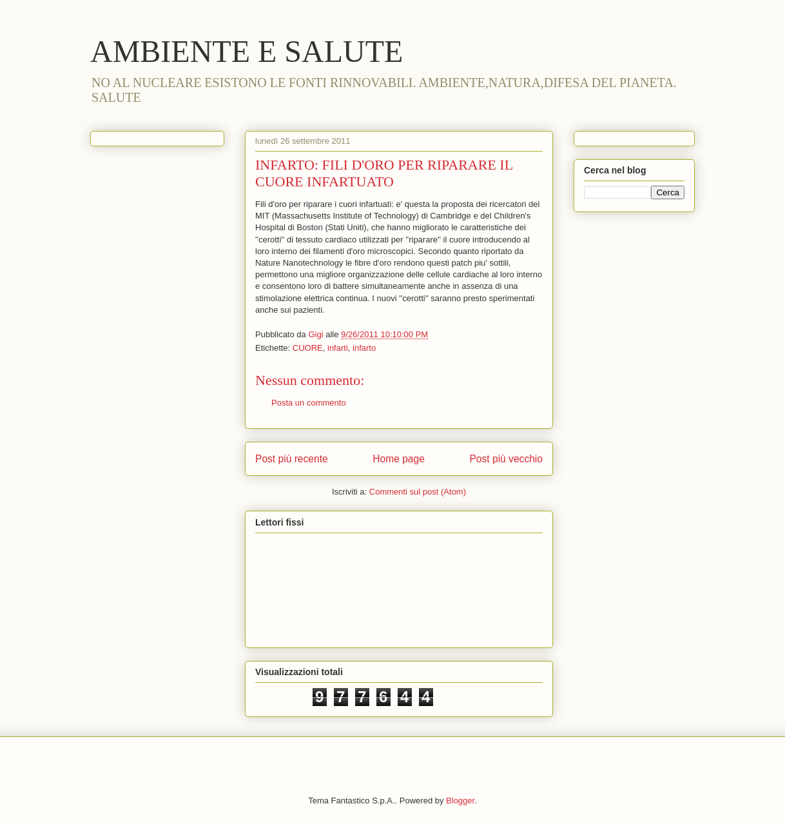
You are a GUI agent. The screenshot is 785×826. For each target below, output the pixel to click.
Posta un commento (308, 403)
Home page (399, 458)
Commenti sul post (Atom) (417, 492)
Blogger (460, 800)
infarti (337, 348)
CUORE (308, 348)
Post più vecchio (506, 458)
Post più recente (291, 458)
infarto (364, 348)
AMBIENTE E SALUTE (246, 51)
